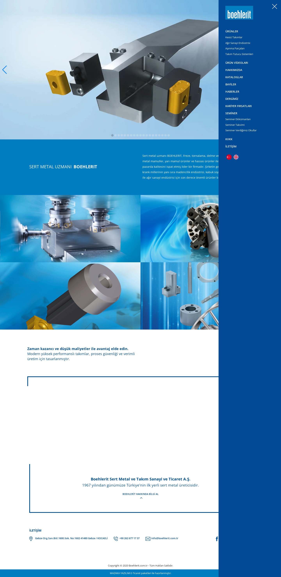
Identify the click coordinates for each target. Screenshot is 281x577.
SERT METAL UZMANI (63, 167)
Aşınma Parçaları (235, 48)
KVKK (228, 139)
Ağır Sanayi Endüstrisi (237, 43)
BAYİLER (230, 84)
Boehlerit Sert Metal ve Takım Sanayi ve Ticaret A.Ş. (140, 479)
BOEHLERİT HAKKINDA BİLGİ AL (141, 494)
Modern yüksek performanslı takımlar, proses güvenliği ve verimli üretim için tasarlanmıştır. (83, 353)
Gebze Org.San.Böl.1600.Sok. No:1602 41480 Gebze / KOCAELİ (71, 538)
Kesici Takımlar (233, 37)
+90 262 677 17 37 (129, 538)
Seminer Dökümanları (238, 119)
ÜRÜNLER (231, 31)
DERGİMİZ (231, 99)
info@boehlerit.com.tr (164, 538)
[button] (4, 70)
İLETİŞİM (231, 146)
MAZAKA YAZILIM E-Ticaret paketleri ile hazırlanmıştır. (140, 573)
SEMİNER (231, 113)
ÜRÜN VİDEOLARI (236, 63)
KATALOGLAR (234, 77)
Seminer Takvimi (235, 125)
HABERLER (232, 91)
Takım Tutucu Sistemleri (239, 54)
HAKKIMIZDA (233, 70)
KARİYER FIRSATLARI (238, 106)
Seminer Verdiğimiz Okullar (241, 130)
